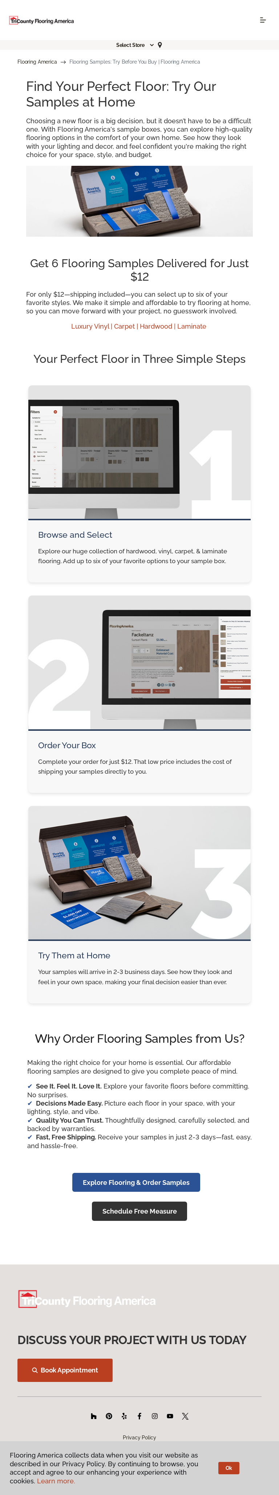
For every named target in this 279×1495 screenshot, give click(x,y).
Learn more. (56, 1481)
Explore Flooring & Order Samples (136, 1182)
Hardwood (157, 326)
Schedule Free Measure (139, 1211)
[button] (135, 45)
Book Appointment (65, 1370)
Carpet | (127, 326)
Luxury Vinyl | (92, 326)
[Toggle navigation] (263, 20)
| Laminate (191, 326)
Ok (229, 1468)
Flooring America (37, 62)
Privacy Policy (139, 1437)
